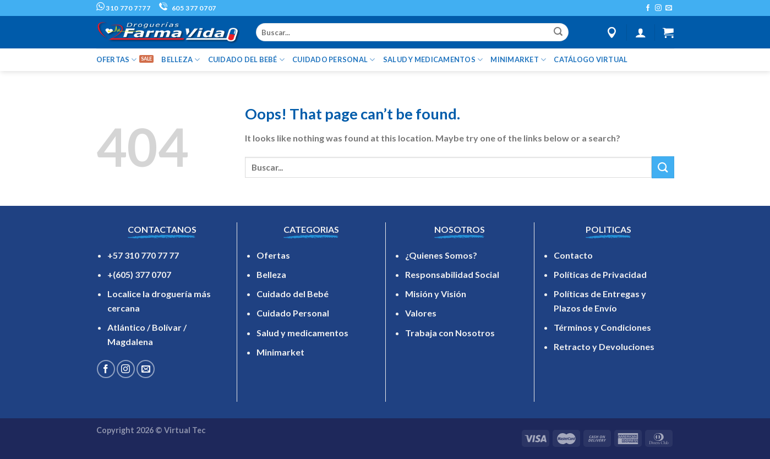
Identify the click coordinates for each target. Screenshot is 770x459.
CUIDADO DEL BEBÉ (246, 59)
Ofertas (273, 255)
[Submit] (558, 32)
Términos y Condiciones (602, 327)
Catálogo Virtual (590, 59)
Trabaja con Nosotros (450, 332)
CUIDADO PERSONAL (333, 59)
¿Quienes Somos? (441, 255)
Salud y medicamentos (302, 332)
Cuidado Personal (292, 313)
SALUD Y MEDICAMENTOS (433, 59)
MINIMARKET (518, 59)
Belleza (271, 274)
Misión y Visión (435, 293)
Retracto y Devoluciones (604, 346)
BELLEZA (180, 59)
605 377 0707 (187, 8)
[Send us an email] (668, 8)
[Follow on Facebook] (648, 8)
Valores (420, 313)
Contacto (573, 255)
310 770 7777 (123, 8)
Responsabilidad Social (452, 274)
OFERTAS (116, 59)
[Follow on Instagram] (658, 8)
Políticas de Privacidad (600, 274)
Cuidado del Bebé (292, 293)
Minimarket (280, 352)
